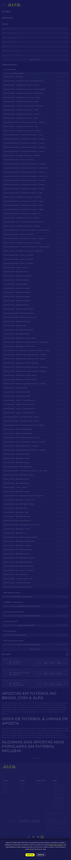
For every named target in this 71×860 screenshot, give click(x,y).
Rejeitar (41, 855)
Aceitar (30, 855)
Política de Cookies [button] (55, 845)
